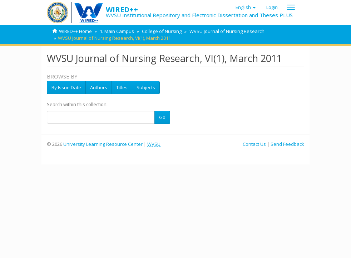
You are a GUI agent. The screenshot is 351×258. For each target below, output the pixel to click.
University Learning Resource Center (103, 144)
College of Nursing (162, 31)
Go (162, 117)
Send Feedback (287, 144)
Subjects (146, 87)
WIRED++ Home (75, 31)
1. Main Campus (117, 31)
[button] (245, 7)
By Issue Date (66, 87)
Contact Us (254, 144)
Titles (122, 87)
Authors (98, 87)
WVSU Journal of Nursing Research (227, 31)
